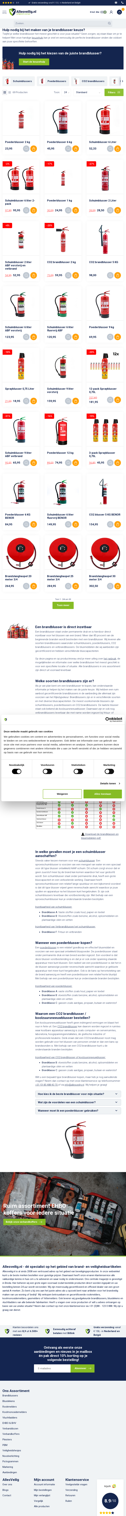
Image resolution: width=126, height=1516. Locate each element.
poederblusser (48, 947)
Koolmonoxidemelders (14, 1412)
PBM (4, 1445)
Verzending (71, 1490)
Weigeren (62, 793)
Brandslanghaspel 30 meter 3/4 (102, 578)
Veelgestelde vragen (76, 1484)
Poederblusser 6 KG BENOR (17, 516)
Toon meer (63, 605)
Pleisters (7, 1439)
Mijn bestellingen (43, 1490)
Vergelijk (38, 1500)
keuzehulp (37, 37)
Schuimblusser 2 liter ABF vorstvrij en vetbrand (18, 265)
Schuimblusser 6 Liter (102, 142)
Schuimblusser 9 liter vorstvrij (60, 390)
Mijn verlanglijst (42, 1495)
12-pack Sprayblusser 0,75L (103, 390)
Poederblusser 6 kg (59, 142)
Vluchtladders (9, 1417)
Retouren (70, 1495)
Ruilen (68, 1500)
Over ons (7, 1484)
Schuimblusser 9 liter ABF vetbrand (18, 454)
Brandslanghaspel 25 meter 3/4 (60, 578)
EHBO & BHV (9, 1423)
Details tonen (108, 783)
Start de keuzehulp (34, 61)
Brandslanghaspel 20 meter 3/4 (18, 578)
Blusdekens (8, 1401)
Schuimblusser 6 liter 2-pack (20, 202)
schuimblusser (87, 860)
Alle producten (42, 1506)
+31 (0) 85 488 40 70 (46, 1084)
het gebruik (110, 658)
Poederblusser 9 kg (101, 327)
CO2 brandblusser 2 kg (61, 262)
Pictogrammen (10, 1461)
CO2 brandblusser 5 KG (103, 262)
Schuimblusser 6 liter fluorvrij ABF (60, 329)
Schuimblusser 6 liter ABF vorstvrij (18, 329)
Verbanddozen (10, 1428)
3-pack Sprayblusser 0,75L (102, 454)
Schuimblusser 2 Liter (102, 200)
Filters (114, 92)
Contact (6, 1495)
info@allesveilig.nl (74, 1084)
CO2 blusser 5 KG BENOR (104, 514)
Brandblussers (10, 1395)
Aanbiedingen (9, 1472)
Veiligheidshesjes (11, 1450)
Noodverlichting (10, 1456)
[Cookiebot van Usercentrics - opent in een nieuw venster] (108, 719)
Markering (7, 1467)
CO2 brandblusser (67, 1026)
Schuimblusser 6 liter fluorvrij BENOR (60, 516)
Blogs (5, 1490)
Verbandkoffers (11, 1434)
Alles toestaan (102, 793)
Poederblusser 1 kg (59, 200)
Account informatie (44, 1484)
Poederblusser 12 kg (60, 452)
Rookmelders (9, 1406)
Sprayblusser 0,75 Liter (19, 388)
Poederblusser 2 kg (17, 142)
